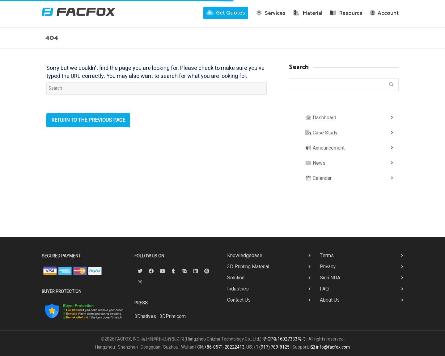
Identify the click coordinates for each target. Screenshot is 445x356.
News (315, 163)
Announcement (325, 148)
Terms (327, 255)
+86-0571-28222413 (224, 347)
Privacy (328, 266)
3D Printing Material (248, 266)
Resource (346, 13)
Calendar (318, 178)
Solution (235, 278)
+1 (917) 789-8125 (272, 347)
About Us (330, 300)
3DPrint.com (172, 316)
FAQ (324, 289)
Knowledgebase (244, 255)
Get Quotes (225, 13)
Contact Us (239, 300)
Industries (238, 289)
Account (384, 13)
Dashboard (320, 117)
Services (271, 13)
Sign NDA (330, 278)
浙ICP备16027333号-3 (284, 339)
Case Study (321, 133)
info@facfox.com (330, 347)
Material (307, 13)
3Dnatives (145, 316)
